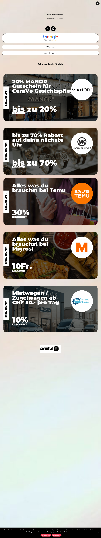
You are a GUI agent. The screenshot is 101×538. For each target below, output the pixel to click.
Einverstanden (45, 535)
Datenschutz (57, 535)
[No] (99, 533)
